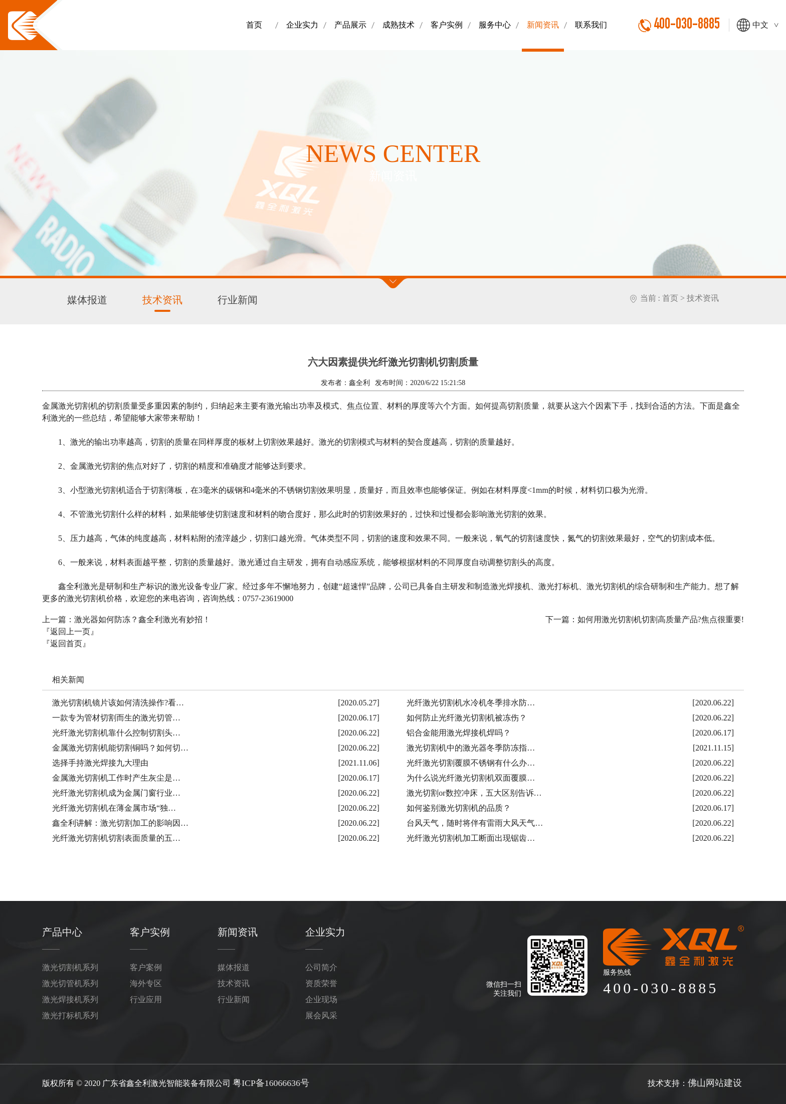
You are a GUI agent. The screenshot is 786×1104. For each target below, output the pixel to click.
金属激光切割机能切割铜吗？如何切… (120, 746)
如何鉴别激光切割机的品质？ (459, 806)
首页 (670, 298)
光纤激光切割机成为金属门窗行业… (116, 791)
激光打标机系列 (70, 1012)
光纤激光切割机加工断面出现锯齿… (471, 836)
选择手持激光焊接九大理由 (100, 761)
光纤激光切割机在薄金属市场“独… (114, 806)
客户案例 (146, 964)
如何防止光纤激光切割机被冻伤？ (467, 716)
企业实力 (323, 930)
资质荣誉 (321, 980)
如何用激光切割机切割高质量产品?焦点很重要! (660, 618)
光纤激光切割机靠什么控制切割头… (116, 731)
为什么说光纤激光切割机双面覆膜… (471, 776)
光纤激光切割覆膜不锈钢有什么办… (471, 761)
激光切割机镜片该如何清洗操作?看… (118, 701)
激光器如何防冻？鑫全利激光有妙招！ (142, 618)
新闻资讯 (236, 930)
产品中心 (60, 930)
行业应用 (146, 996)
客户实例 (148, 930)
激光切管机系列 (70, 980)
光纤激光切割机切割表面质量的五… (116, 836)
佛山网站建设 (718, 1078)
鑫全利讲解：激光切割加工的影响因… (120, 821)
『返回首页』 (66, 642)
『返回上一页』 (70, 630)
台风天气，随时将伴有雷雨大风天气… (475, 821)
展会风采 (321, 1012)
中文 (765, 25)
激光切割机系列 (70, 964)
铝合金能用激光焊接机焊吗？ (459, 731)
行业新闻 (228, 299)
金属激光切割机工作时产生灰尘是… (116, 776)
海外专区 (146, 980)
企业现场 (321, 996)
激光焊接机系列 (70, 996)
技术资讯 (156, 302)
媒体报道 (85, 299)
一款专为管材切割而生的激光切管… (116, 716)
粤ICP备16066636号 (267, 1078)
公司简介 (321, 964)
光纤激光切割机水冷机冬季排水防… (471, 701)
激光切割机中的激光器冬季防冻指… (471, 746)
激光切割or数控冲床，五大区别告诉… (474, 791)
